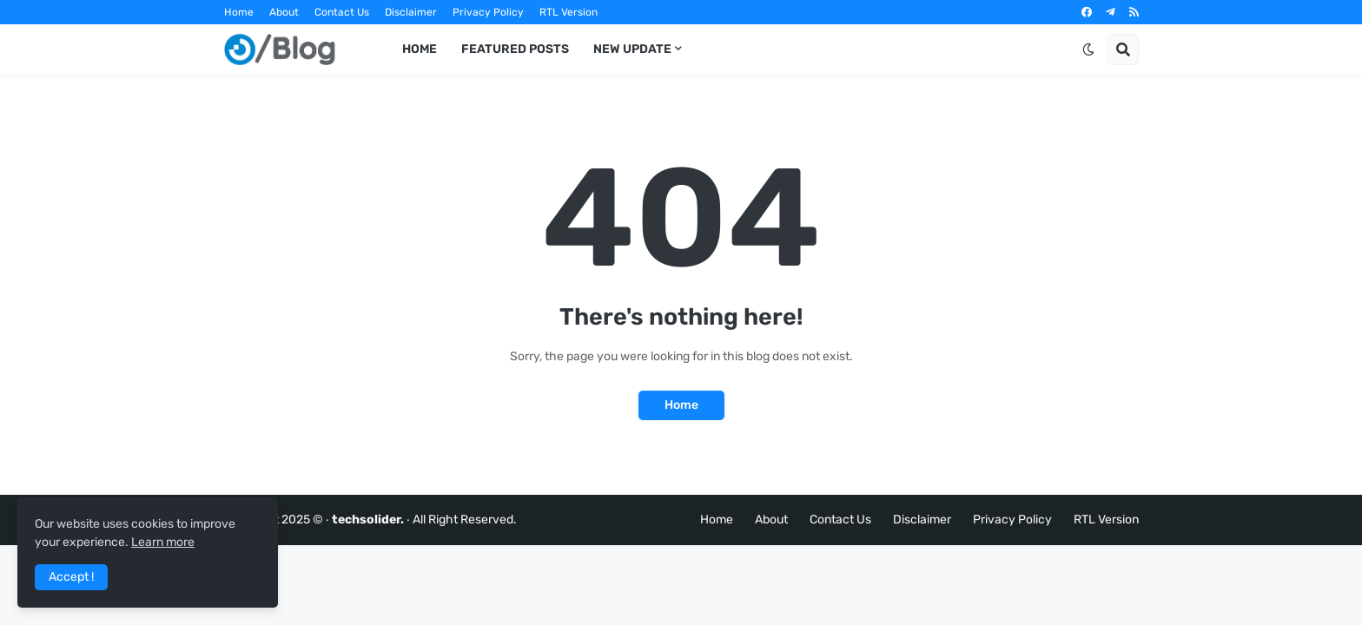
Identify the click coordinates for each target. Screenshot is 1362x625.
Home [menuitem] (419, 49)
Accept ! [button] (71, 576)
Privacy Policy (488, 12)
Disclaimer (411, 12)
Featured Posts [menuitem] (515, 49)
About (284, 12)
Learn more (163, 542)
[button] (1088, 49)
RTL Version (568, 12)
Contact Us (341, 12)
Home (239, 12)
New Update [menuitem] (632, 49)
